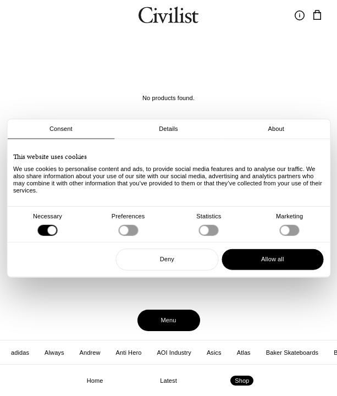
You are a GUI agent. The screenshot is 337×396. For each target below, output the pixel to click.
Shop (242, 380)
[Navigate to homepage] (168, 16)
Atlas (244, 352)
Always (54, 352)
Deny (167, 259)
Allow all (272, 259)
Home (95, 380)
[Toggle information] (299, 15)
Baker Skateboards (292, 352)
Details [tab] (168, 128)
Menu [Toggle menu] (168, 320)
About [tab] (276, 128)
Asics (214, 352)
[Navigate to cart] (317, 15)
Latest (168, 380)
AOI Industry (174, 352)
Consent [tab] (61, 128)
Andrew (90, 352)
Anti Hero (129, 352)
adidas (20, 352)
